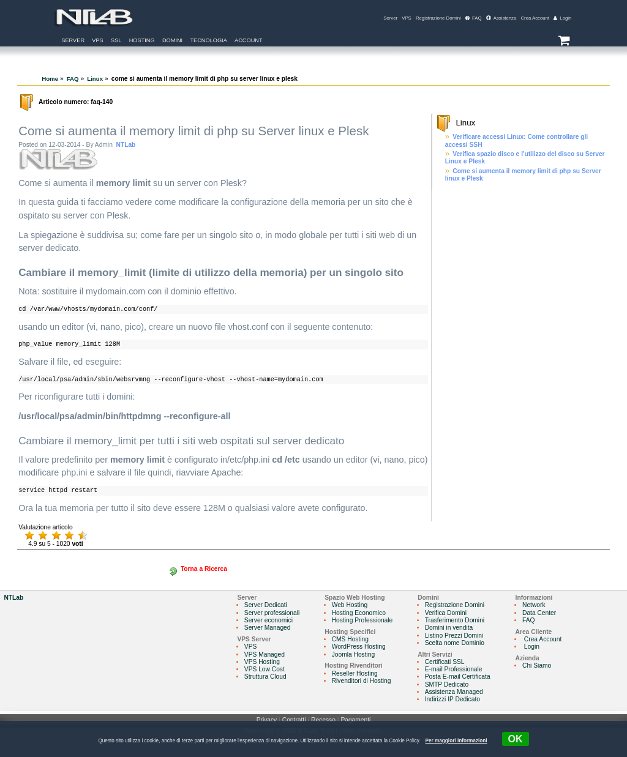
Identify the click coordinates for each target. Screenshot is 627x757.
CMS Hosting (350, 639)
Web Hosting (349, 605)
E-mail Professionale (453, 669)
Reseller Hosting (355, 673)
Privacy (267, 720)
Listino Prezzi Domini (454, 635)
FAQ (473, 18)
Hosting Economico (359, 613)
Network (534, 605)
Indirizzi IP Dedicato (452, 699)
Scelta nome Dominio (454, 643)
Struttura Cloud (265, 676)
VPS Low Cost (264, 669)
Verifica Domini (446, 613)
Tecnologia (208, 40)
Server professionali (271, 613)
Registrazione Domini (438, 18)
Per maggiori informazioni (456, 741)
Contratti (294, 720)
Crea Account (534, 18)
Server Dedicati (265, 605)
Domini (172, 40)
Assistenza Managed (454, 691)
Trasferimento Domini (454, 620)
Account (249, 40)
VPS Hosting (262, 661)
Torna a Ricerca (204, 568)
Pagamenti (355, 720)
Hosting (142, 40)
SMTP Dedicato (446, 684)
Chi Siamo (536, 665)
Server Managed (267, 627)
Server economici (268, 620)
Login (562, 18)
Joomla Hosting (353, 654)
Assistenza (501, 18)
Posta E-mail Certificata (457, 676)
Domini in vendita (449, 627)
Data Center (539, 613)
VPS (406, 18)
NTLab (126, 144)
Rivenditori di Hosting (361, 680)
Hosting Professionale (362, 620)
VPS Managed (264, 654)
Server (390, 18)
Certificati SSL (445, 661)
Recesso (323, 720)
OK (515, 739)
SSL (116, 40)
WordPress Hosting (359, 646)
